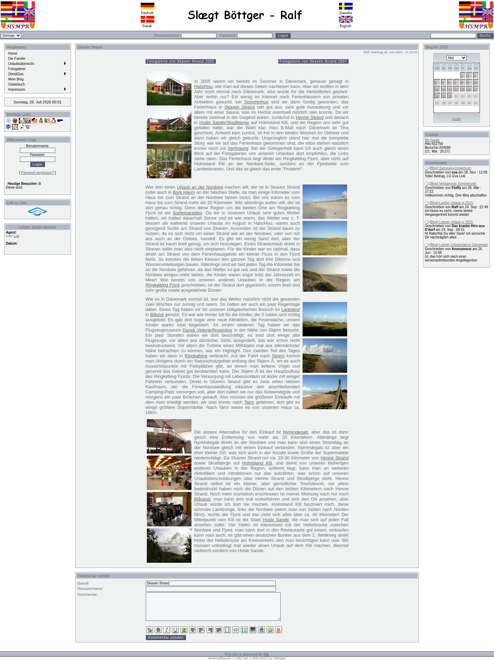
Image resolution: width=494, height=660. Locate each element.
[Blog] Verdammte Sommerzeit (453, 184)
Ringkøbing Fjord (162, 285)
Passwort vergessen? (37, 173)
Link (17, 236)
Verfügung (238, 148)
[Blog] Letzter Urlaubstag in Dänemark (459, 245)
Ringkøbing (196, 355)
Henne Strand (310, 117)
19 (444, 96)
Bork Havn (183, 192)
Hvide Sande (276, 519)
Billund (157, 314)
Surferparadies (187, 212)
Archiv (456, 119)
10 (476, 82)
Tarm (249, 402)
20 (450, 96)
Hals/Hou (203, 86)
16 (469, 89)
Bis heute (432, 140)
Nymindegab (295, 432)
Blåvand (202, 499)
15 (463, 89)
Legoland (290, 309)
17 (476, 89)
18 (437, 96)
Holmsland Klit (257, 463)
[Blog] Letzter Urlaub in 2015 (451, 203)
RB (266, 654)
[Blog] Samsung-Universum (450, 168)
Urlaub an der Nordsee (200, 187)
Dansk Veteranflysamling (207, 330)
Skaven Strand (239, 107)
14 (456, 89)
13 (450, 89)
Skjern (278, 355)
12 (444, 89)
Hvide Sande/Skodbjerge (224, 122)
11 (437, 89)
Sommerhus (256, 101)
